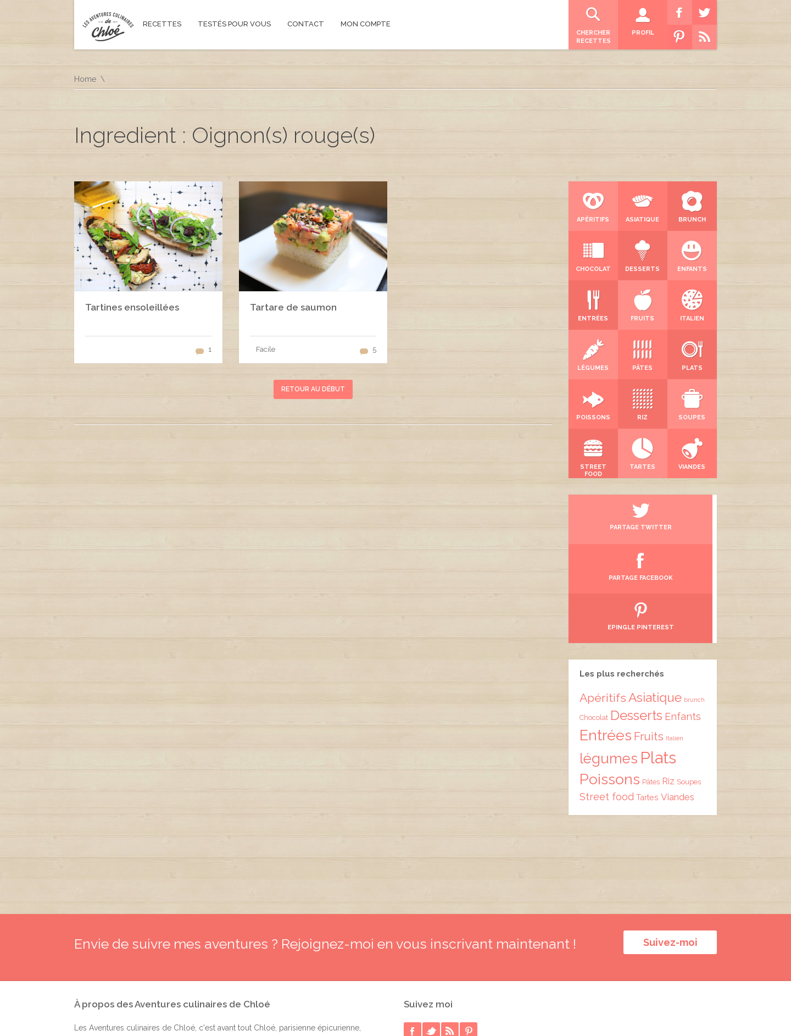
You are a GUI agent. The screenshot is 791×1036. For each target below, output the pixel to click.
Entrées (606, 636)
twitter (431, 924)
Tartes (647, 698)
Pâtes (651, 683)
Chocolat (594, 618)
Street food (607, 697)
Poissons (610, 680)
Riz (668, 682)
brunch (694, 600)
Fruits (649, 637)
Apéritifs (603, 599)
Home (85, 79)
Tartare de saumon (293, 307)
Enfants (683, 617)
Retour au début (313, 389)
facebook (412, 924)
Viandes (677, 697)
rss (450, 924)
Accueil (703, 1005)
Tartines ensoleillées (132, 307)
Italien (674, 639)
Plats (658, 658)
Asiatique (655, 598)
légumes (609, 659)
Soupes (689, 683)
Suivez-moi (670, 843)
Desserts (636, 616)
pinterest (468, 924)
